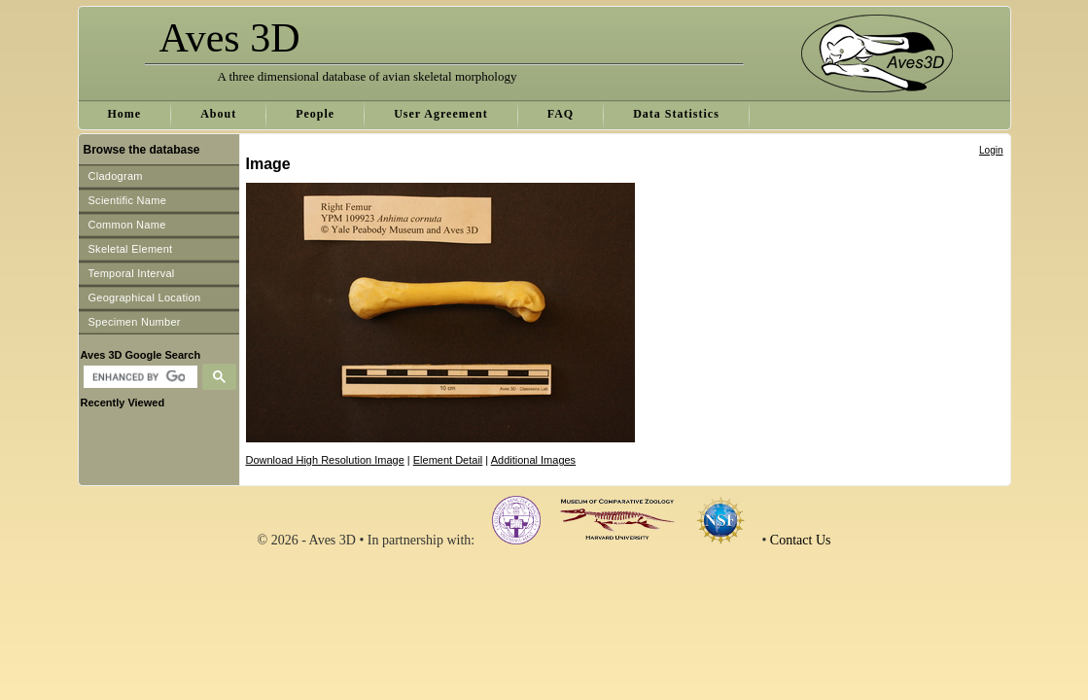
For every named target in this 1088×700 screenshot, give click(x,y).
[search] (138, 377)
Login (990, 150)
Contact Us (800, 540)
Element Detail (448, 460)
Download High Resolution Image (325, 460)
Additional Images (533, 460)
